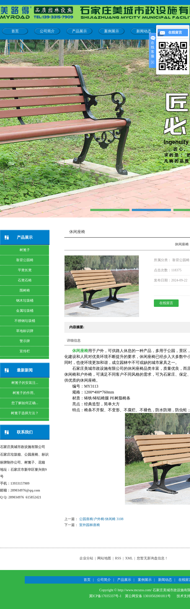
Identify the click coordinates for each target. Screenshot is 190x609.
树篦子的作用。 (25, 393)
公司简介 (47, 31)
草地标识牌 (24, 331)
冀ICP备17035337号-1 (105, 596)
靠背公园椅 (24, 260)
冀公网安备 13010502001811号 (148, 596)
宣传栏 (25, 351)
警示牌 (25, 341)
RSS (118, 558)
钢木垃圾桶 (24, 300)
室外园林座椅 (89, 525)
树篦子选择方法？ (25, 413)
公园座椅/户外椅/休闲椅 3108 (101, 519)
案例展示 (111, 31)
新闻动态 (143, 31)
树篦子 (25, 250)
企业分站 (86, 558)
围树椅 (25, 290)
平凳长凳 (25, 270)
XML (129, 558)
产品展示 (79, 31)
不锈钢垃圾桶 (24, 321)
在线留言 (166, 303)
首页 (15, 31)
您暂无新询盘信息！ (152, 558)
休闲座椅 (80, 351)
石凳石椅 (25, 280)
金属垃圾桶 (24, 311)
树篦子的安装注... (24, 383)
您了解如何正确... (24, 403)
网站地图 (104, 558)
